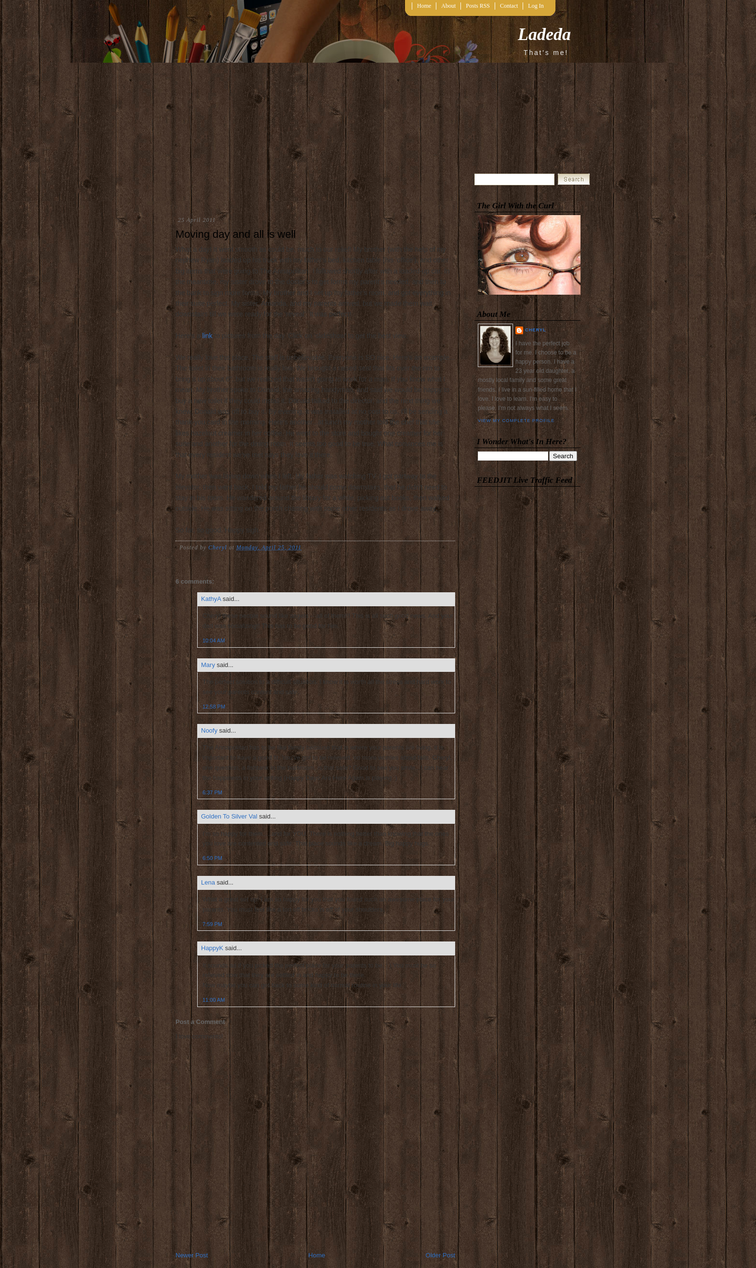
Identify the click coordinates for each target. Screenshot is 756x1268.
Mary (208, 664)
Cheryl (535, 329)
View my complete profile (516, 420)
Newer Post (192, 1255)
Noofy (209, 730)
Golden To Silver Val (229, 816)
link (207, 336)
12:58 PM (213, 706)
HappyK (212, 948)
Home (424, 5)
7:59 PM (212, 924)
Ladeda (544, 34)
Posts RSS (478, 5)
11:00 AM (213, 1000)
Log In (535, 5)
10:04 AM (213, 640)
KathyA (211, 598)
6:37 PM (212, 792)
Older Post (440, 1255)
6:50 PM (212, 858)
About (448, 5)
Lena (208, 882)
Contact (509, 5)
